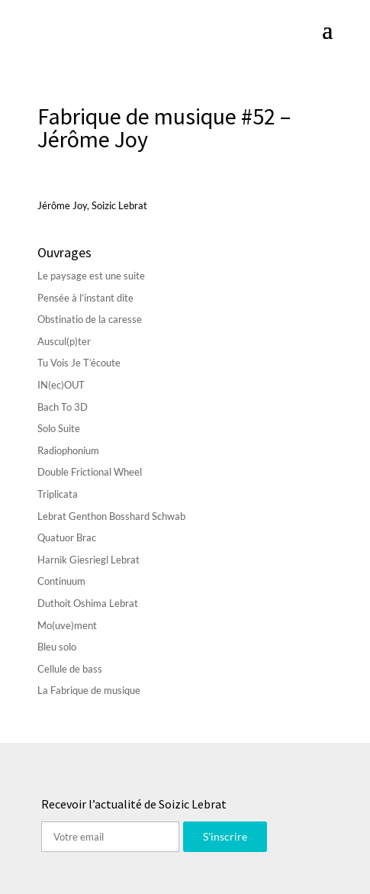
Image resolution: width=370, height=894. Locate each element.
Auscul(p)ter (64, 341)
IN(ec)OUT (61, 385)
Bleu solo (56, 647)
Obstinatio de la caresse (89, 319)
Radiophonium (68, 450)
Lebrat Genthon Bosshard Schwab (111, 516)
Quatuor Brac (66, 537)
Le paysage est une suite (91, 275)
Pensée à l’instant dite (85, 298)
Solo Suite (58, 428)
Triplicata (57, 494)
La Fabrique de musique (88, 690)
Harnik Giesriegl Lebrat (88, 560)
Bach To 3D (62, 407)
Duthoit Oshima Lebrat (87, 603)
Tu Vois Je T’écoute (79, 363)
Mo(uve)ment (67, 625)
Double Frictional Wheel (89, 472)
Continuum (61, 581)
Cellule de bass (69, 669)
